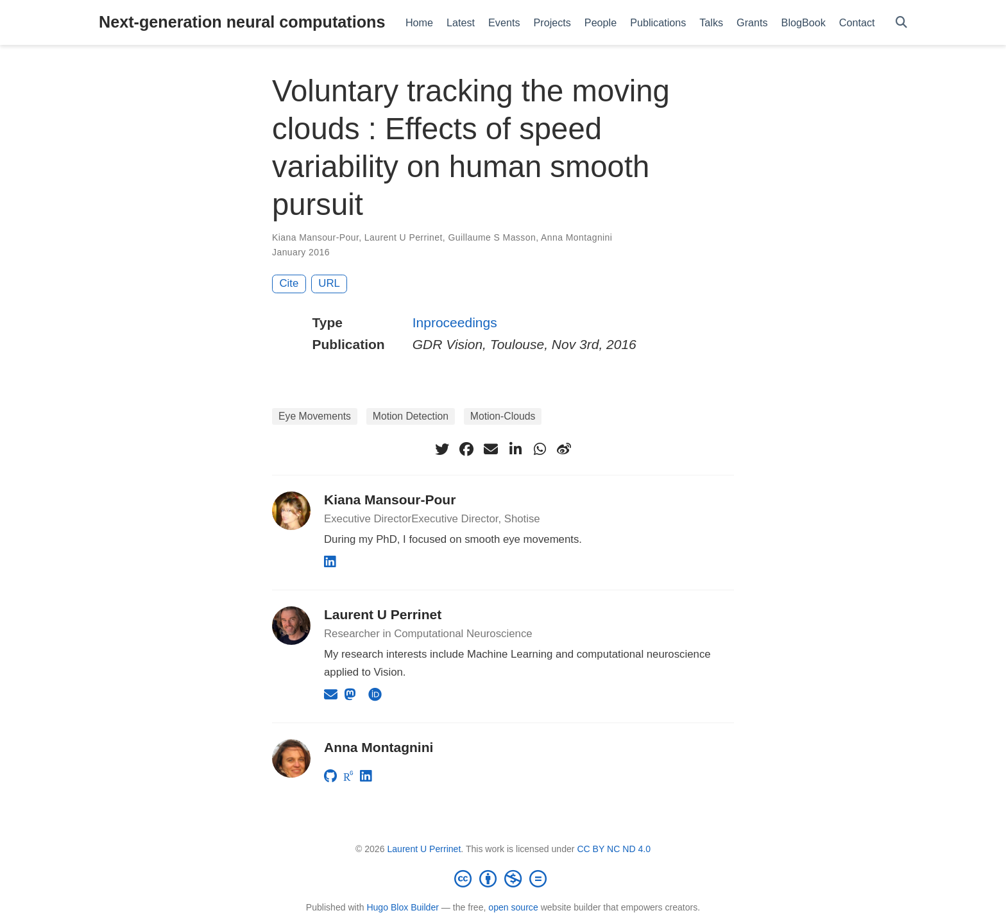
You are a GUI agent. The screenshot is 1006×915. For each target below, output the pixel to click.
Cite (289, 283)
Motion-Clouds (503, 416)
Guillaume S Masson (492, 237)
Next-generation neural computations (242, 22)
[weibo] (564, 449)
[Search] (901, 22)
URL (329, 283)
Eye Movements (314, 416)
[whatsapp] (539, 449)
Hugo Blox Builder (402, 907)
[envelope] (490, 449)
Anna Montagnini (576, 237)
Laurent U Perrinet (403, 237)
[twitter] (442, 449)
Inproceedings (455, 322)
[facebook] (466, 449)
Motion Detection (410, 416)
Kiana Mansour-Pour (315, 237)
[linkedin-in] (515, 449)
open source (513, 907)
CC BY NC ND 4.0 (614, 849)
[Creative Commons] (503, 878)
